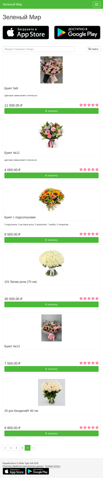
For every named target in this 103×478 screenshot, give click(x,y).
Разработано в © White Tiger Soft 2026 (20, 463)
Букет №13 (12, 346)
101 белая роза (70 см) (20, 281)
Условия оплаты (52, 466)
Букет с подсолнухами (20, 217)
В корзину (51, 111)
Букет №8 (11, 88)
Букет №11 (12, 152)
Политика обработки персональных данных (23, 466)
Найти (93, 49)
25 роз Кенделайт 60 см (21, 410)
